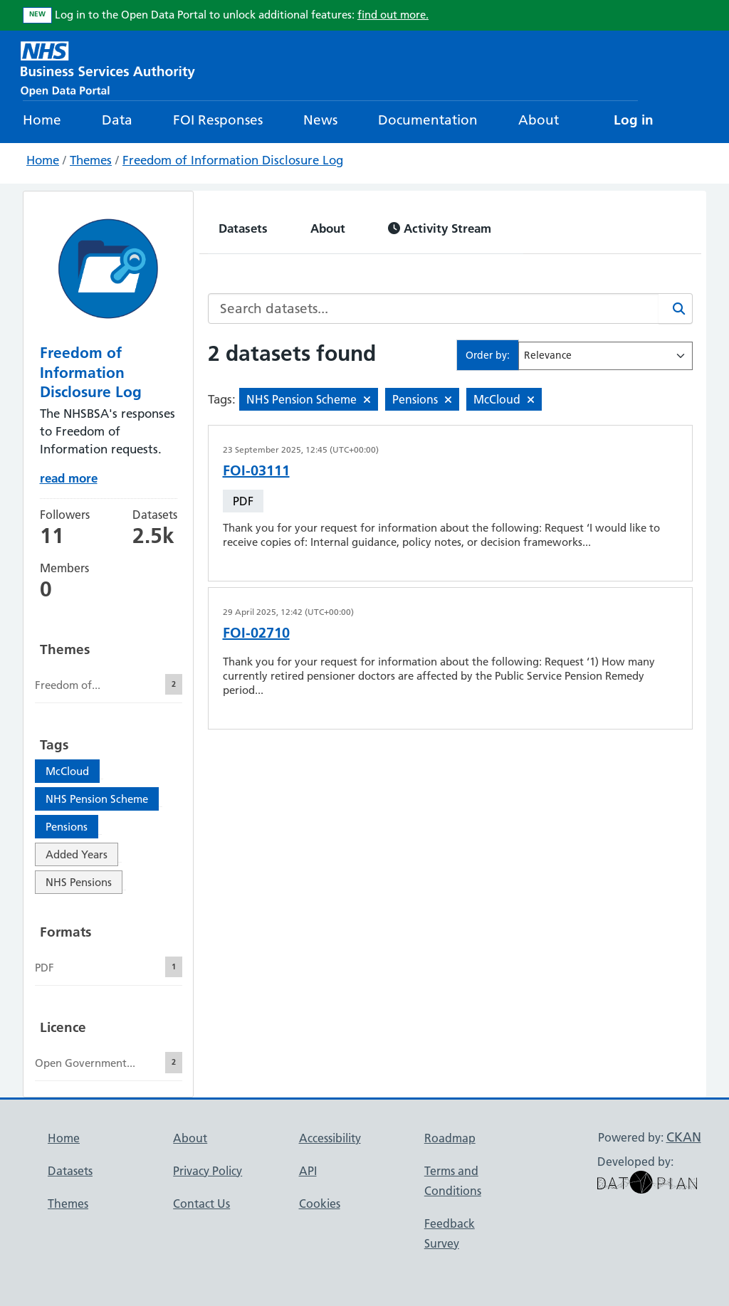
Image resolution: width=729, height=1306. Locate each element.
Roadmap (450, 1138)
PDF (243, 501)
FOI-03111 (256, 470)
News (320, 120)
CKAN (683, 1137)
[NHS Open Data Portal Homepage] (108, 67)
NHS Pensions (79, 882)
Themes (91, 160)
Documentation (428, 120)
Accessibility (330, 1138)
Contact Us (201, 1203)
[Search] (676, 308)
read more (69, 477)
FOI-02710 (256, 632)
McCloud (67, 771)
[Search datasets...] (433, 308)
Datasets (243, 228)
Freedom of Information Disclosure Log (232, 160)
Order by (486, 355)
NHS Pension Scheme (97, 799)
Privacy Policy (207, 1171)
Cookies (319, 1203)
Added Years (76, 854)
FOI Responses (218, 120)
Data (117, 120)
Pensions (67, 826)
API (308, 1171)
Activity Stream (439, 228)
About (538, 120)
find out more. (393, 14)
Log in (634, 120)
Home (42, 120)
